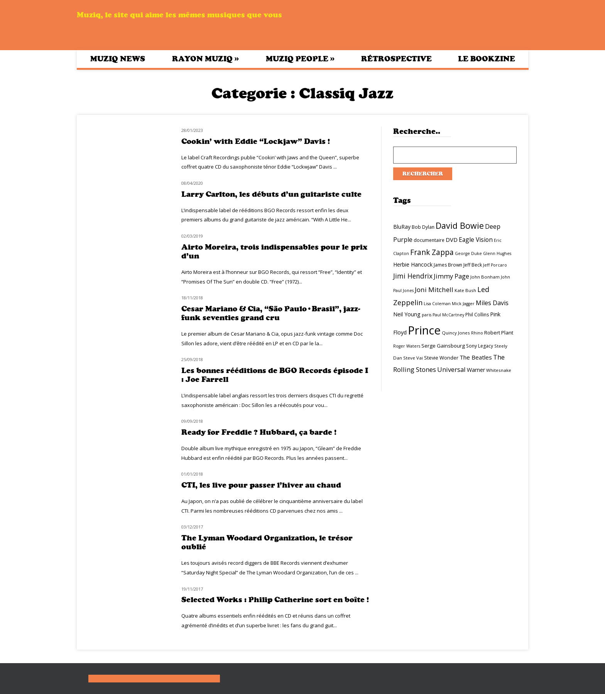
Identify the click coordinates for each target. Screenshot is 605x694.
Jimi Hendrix (413, 275)
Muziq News (117, 58)
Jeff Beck (472, 265)
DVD (452, 239)
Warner (476, 369)
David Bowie (460, 225)
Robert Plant (498, 332)
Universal (451, 369)
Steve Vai (413, 358)
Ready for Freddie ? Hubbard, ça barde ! (258, 432)
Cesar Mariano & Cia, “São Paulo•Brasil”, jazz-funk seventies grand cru (270, 313)
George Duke (468, 253)
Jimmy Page (451, 276)
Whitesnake (498, 370)
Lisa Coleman (437, 303)
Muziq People (300, 58)
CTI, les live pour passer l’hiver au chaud (261, 485)
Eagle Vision (476, 239)
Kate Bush (465, 290)
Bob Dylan (423, 227)
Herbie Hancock (413, 264)
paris (426, 314)
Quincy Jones (456, 333)
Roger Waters (406, 346)
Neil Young (407, 314)
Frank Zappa (432, 252)
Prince (424, 330)
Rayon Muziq (205, 58)
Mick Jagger (463, 303)
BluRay (402, 226)
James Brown (448, 265)
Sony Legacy (479, 346)
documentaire (429, 240)
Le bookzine (486, 58)
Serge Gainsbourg (443, 345)
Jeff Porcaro (495, 265)
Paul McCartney (448, 314)
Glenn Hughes (497, 253)
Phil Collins (477, 314)
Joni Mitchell (434, 289)
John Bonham (485, 277)
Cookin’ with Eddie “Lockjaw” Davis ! (255, 141)
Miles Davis (492, 303)
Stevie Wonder (441, 357)
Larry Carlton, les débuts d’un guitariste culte (271, 194)
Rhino (477, 333)
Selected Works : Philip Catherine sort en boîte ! (275, 599)
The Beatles (476, 357)
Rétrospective (396, 58)
